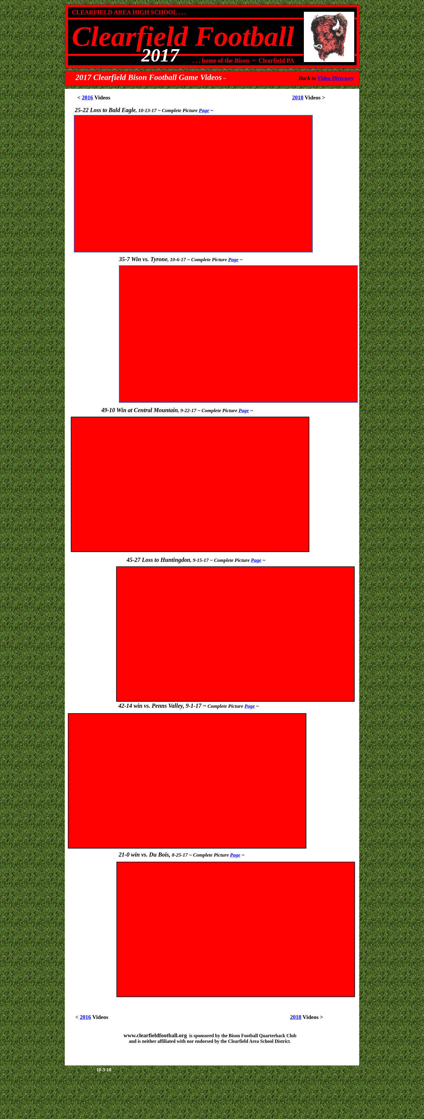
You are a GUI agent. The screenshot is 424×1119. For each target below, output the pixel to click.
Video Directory (335, 78)
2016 (87, 97)
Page (249, 706)
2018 (297, 97)
